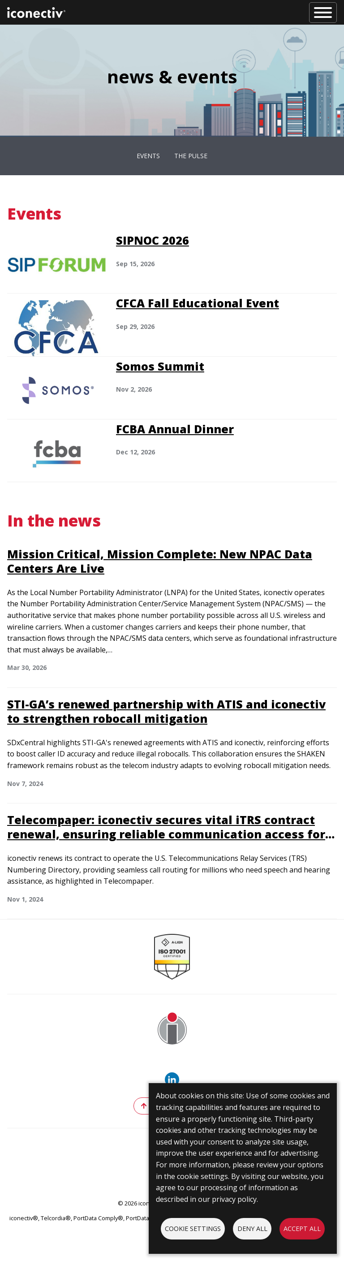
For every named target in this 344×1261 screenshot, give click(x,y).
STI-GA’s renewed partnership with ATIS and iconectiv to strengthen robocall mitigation (166, 711)
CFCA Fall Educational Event (197, 303)
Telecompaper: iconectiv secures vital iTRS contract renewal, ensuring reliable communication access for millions (166, 834)
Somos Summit (160, 366)
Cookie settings (193, 1228)
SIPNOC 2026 (152, 240)
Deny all (252, 1228)
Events (148, 155)
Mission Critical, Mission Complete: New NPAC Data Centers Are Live (159, 561)
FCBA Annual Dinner (175, 428)
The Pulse (190, 155)
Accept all (302, 1228)
